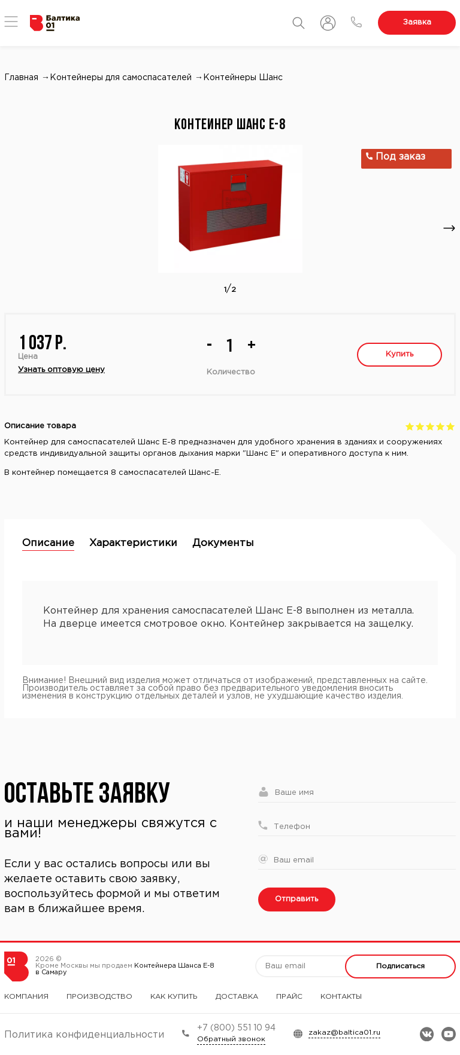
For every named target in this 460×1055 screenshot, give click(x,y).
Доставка (237, 996)
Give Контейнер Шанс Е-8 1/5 (410, 426)
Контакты (341, 996)
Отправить (296, 899)
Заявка (417, 22)
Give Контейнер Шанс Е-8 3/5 (430, 426)
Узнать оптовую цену (61, 370)
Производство (99, 996)
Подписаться (400, 966)
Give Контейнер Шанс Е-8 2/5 (420, 426)
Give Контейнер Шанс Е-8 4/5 (440, 426)
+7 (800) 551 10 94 (236, 1028)
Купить (399, 354)
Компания (26, 996)
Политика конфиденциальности (84, 1034)
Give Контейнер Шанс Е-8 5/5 (451, 426)
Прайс (289, 996)
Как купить (174, 996)
